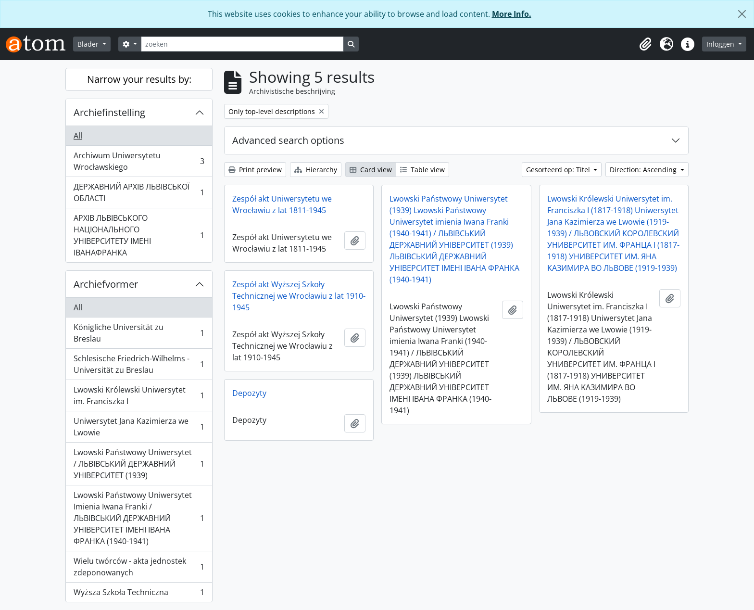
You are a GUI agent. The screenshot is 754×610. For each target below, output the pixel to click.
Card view (371, 169)
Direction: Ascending (644, 169)
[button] (645, 44)
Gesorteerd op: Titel (559, 169)
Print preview (255, 169)
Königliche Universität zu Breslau (138, 333)
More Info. (511, 14)
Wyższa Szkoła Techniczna (138, 594)
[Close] (742, 13)
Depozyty (249, 393)
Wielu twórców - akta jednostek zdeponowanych (138, 567)
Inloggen (721, 44)
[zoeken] (242, 44)
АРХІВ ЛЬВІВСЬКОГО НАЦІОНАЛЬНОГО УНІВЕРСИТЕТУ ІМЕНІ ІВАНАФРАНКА (138, 235)
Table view (422, 169)
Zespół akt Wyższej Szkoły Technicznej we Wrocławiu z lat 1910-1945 (298, 296)
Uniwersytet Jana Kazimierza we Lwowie (138, 427)
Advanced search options (288, 140)
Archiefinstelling (109, 112)
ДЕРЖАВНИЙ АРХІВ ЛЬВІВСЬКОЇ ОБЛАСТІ (138, 192)
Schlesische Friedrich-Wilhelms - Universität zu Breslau (138, 364)
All (78, 135)
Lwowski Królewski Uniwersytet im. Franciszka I (138, 395)
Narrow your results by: (139, 79)
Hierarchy (315, 169)
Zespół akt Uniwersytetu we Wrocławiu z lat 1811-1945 (282, 204)
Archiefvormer (106, 284)
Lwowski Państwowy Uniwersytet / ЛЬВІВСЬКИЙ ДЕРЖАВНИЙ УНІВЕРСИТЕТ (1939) (138, 464)
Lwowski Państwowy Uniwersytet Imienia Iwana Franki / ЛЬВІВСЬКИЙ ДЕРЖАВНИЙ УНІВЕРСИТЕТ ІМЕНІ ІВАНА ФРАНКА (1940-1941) (138, 518)
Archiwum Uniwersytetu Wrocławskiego (138, 161)
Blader (89, 44)
